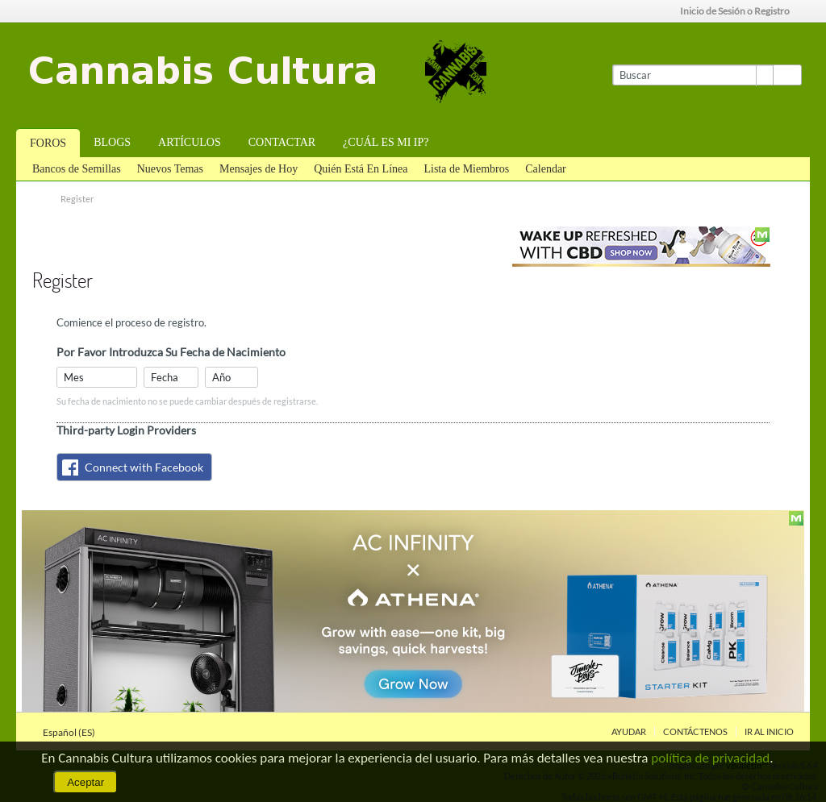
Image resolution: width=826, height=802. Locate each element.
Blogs (112, 142)
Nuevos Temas (170, 169)
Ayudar (628, 731)
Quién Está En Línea (360, 169)
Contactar (281, 142)
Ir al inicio (769, 731)
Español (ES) (74, 732)
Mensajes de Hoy (258, 169)
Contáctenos (695, 731)
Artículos (189, 142)
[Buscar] (692, 74)
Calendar (545, 169)
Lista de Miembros (466, 169)
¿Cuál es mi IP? (385, 142)
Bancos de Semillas (76, 169)
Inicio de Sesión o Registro (740, 11)
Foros (48, 143)
